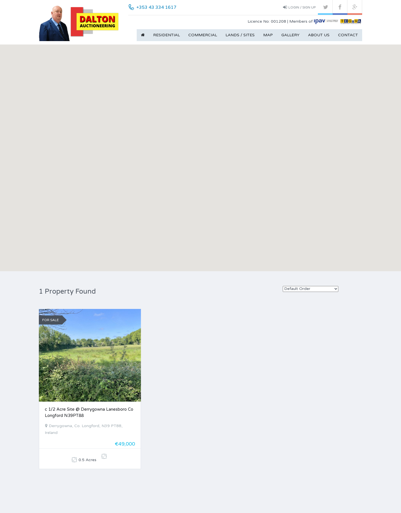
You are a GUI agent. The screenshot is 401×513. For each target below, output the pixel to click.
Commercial (202, 35)
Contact (348, 35)
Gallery (290, 35)
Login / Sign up (299, 7)
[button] (200, 150)
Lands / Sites (240, 35)
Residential (166, 35)
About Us (319, 35)
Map (268, 35)
